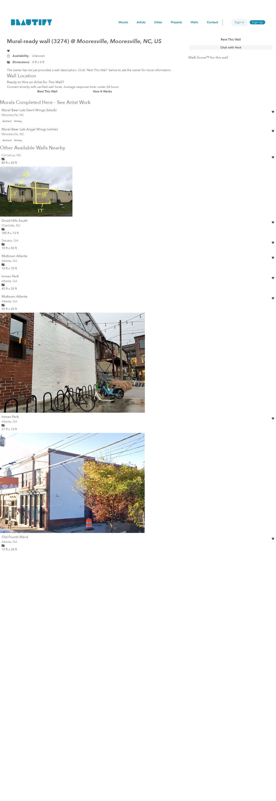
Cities (159, 22)
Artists (142, 22)
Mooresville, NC (13, 115)
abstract (7, 121)
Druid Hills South (15, 220)
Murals (125, 22)
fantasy (18, 121)
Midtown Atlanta (14, 256)
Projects (177, 22)
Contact (212, 22)
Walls (195, 22)
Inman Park (10, 276)
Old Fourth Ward (15, 537)
